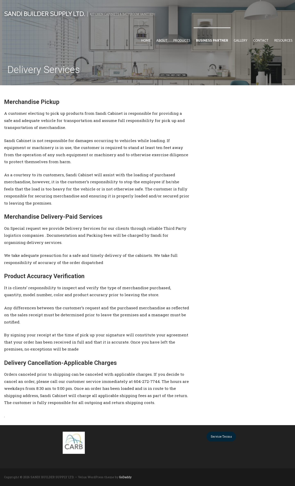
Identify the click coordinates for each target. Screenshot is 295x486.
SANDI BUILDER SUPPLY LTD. (44, 14)
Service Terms (221, 436)
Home (146, 40)
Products (181, 40)
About (162, 40)
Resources (283, 40)
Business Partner (212, 40)
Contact (261, 40)
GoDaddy (125, 477)
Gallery (240, 40)
